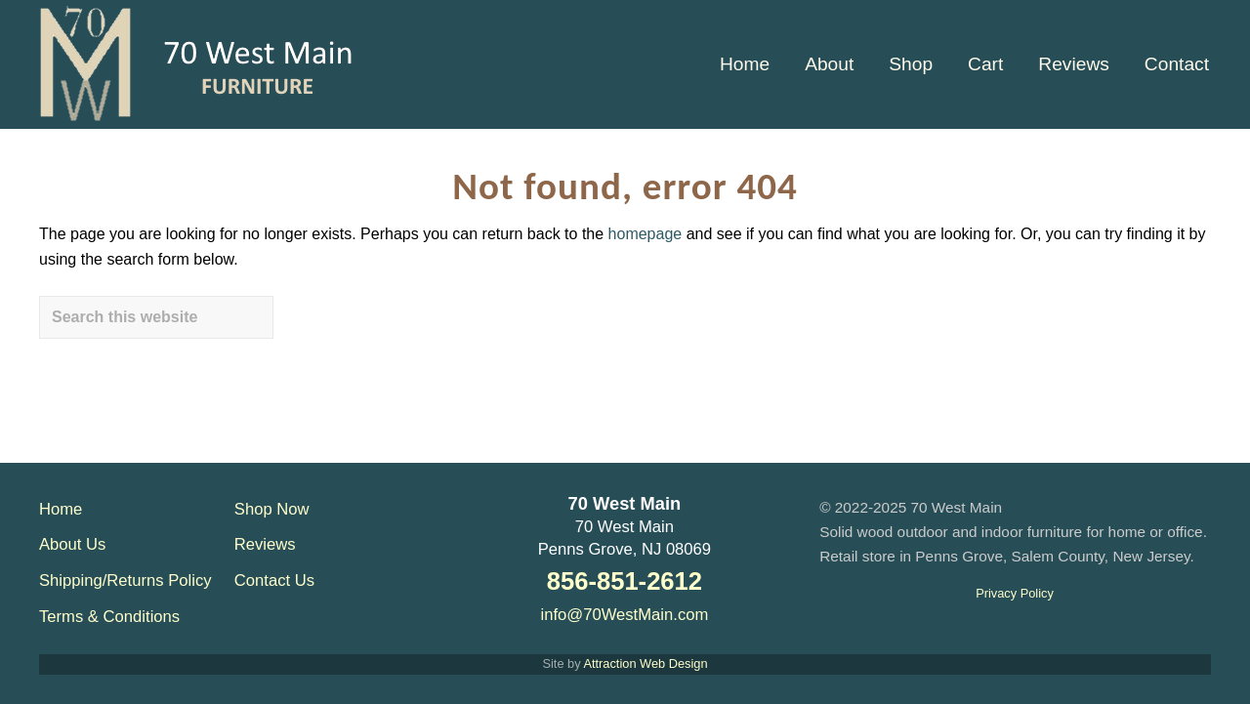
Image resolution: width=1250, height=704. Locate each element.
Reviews (265, 544)
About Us (72, 544)
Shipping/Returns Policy (125, 580)
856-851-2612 (624, 581)
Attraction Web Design (645, 663)
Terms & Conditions (109, 616)
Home (60, 509)
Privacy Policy (1015, 593)
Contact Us (274, 580)
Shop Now (272, 509)
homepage (645, 234)
